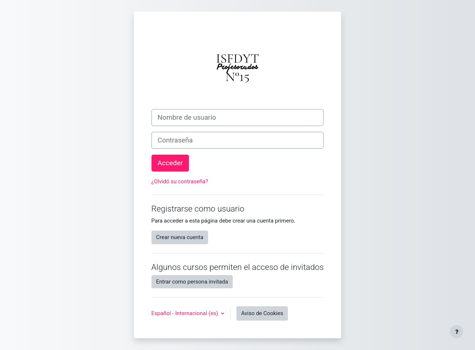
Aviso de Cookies (262, 313)
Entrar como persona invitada (192, 281)
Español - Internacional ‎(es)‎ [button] (185, 313)
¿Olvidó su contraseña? (179, 181)
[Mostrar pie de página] (456, 331)
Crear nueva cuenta (180, 237)
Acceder (170, 163)
